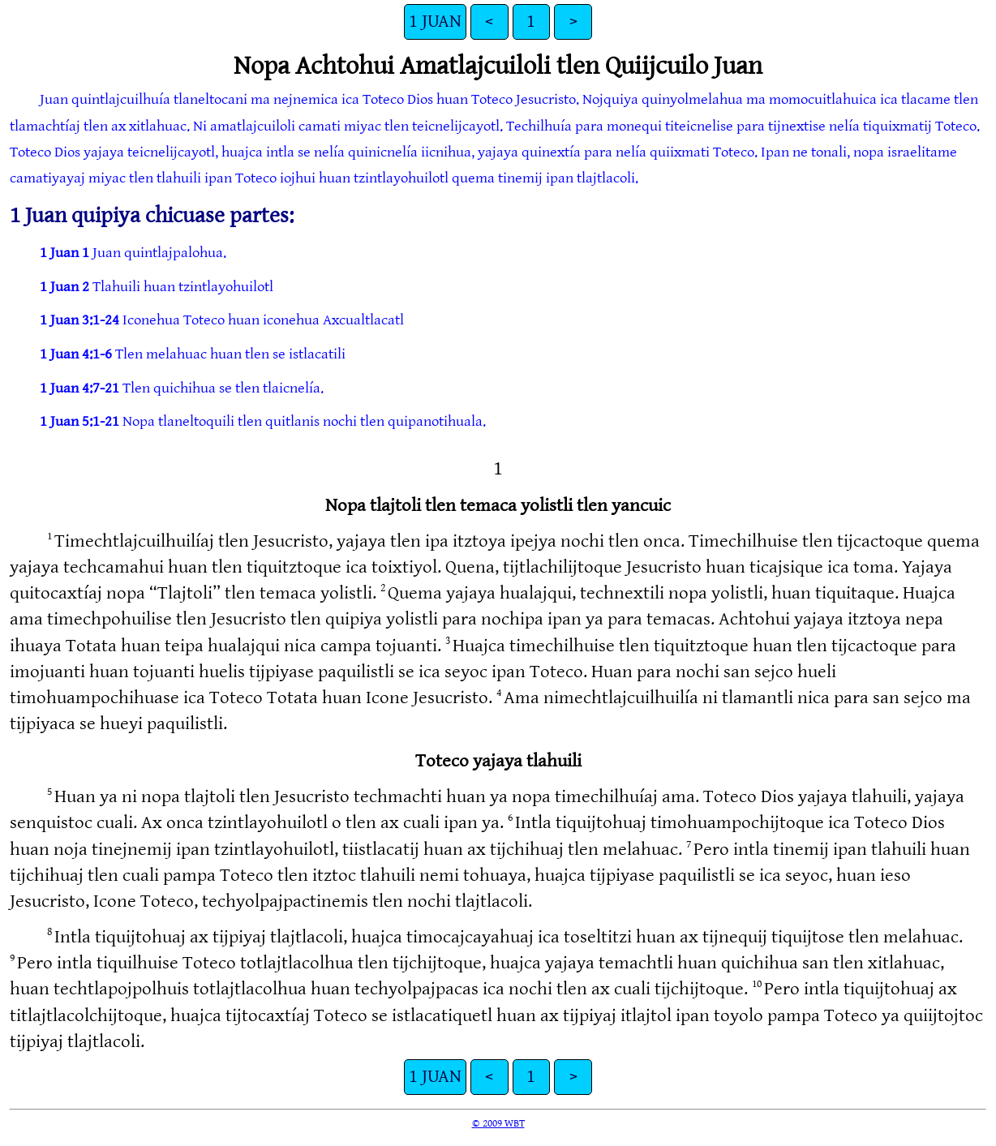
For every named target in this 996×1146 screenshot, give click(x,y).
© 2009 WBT (498, 1123)
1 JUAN (435, 21)
